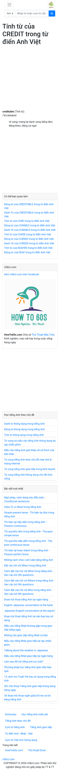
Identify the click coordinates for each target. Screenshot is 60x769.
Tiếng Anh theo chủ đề (17, 720)
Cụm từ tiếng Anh (15, 727)
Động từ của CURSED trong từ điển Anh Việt (29, 238)
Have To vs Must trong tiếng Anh (22, 506)
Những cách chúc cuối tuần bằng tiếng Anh (28, 559)
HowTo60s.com (14, 750)
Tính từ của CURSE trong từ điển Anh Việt (27, 234)
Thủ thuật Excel (37, 750)
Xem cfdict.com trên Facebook (21, 274)
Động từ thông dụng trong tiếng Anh (24, 429)
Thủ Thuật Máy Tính (43, 334)
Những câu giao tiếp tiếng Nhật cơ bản (26, 635)
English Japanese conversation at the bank (28, 605)
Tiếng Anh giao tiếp (41, 727)
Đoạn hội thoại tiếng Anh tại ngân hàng (26, 599)
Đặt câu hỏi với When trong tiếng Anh (25, 565)
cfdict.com (8, 759)
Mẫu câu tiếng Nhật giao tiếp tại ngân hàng (28, 656)
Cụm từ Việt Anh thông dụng (21, 740)
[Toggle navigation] (9, 4)
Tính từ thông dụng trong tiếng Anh (24, 434)
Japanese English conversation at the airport (29, 610)
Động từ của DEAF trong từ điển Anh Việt (27, 252)
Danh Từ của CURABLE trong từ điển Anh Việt (30, 229)
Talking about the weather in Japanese (26, 650)
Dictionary (10, 714)
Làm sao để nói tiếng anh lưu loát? (23, 661)
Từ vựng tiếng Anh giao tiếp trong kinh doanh (29, 469)
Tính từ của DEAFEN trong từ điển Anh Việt (28, 247)
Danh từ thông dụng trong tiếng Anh (24, 423)
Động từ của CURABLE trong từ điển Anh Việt (29, 225)
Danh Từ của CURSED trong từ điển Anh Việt (29, 243)
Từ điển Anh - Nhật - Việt (18, 733)
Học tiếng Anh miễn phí (35, 714)
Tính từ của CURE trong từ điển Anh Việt (26, 220)
